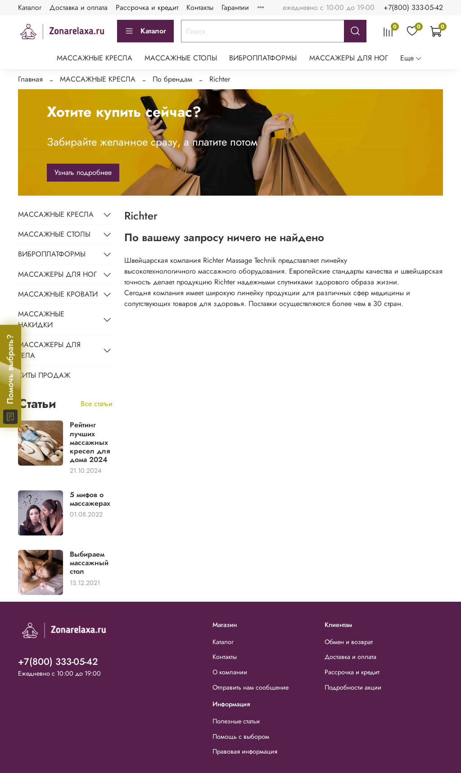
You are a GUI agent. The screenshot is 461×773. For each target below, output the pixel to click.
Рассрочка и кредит (147, 7)
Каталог (29, 7)
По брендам (172, 79)
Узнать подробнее (83, 172)
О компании (229, 672)
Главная (30, 79)
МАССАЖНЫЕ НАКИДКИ (41, 319)
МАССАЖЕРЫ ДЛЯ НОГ (348, 58)
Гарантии (235, 7)
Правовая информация (244, 751)
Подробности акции (353, 687)
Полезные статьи (236, 721)
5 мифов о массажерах (90, 498)
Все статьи (97, 403)
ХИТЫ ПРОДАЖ (44, 375)
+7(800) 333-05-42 (413, 7)
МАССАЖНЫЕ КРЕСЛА (94, 58)
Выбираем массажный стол (89, 562)
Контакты (199, 7)
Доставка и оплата (79, 7)
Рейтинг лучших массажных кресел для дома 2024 (90, 442)
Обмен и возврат (349, 641)
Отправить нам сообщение (250, 687)
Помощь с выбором (240, 736)
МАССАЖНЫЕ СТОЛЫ (181, 58)
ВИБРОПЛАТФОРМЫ (263, 58)
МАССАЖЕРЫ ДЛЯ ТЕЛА (49, 350)
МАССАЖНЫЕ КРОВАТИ (58, 294)
